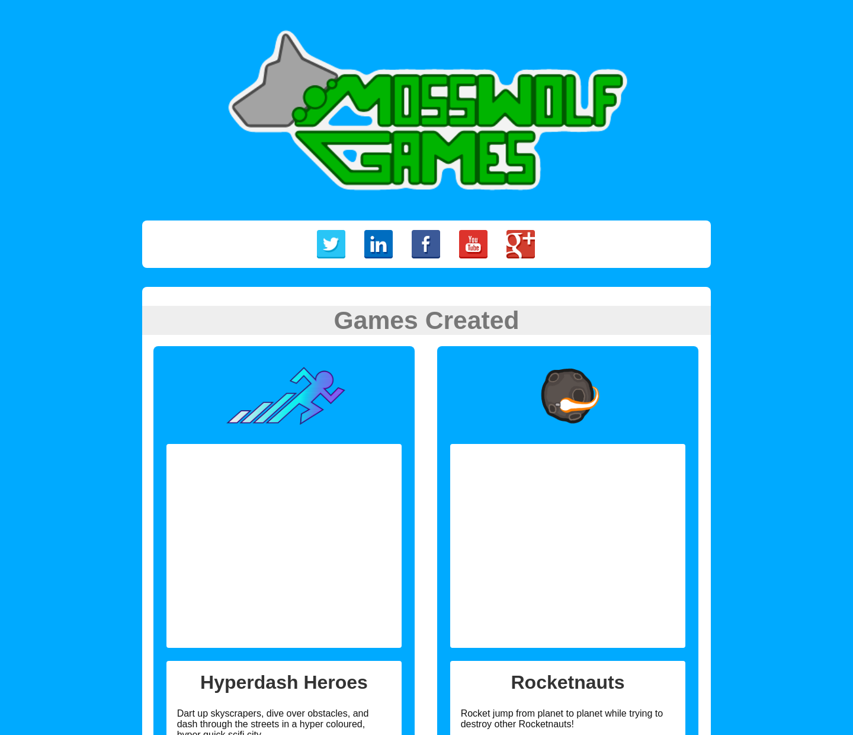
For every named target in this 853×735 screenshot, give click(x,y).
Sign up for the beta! (216, 605)
